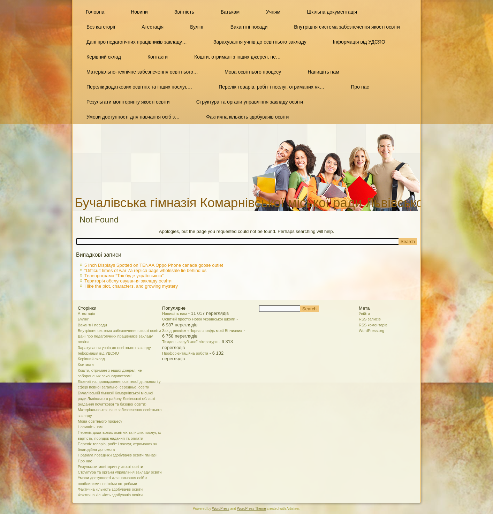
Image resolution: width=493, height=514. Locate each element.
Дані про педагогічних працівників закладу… (136, 42)
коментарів (373, 325)
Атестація (153, 27)
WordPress (220, 509)
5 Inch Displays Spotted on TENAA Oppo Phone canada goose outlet (153, 265)
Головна (95, 12)
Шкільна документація (332, 12)
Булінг (197, 27)
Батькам (230, 12)
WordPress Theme (251, 509)
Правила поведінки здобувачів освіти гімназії (118, 455)
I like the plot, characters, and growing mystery (131, 286)
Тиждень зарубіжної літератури (190, 342)
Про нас (360, 87)
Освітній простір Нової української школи (198, 319)
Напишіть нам (323, 72)
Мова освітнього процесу (253, 72)
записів (370, 319)
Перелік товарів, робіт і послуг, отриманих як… (271, 87)
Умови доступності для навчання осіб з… (133, 117)
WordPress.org (371, 330)
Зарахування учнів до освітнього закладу (259, 42)
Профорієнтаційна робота (185, 353)
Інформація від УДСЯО (359, 42)
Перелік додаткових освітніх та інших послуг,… (139, 87)
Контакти (157, 57)
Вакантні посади (248, 27)
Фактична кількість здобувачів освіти (247, 117)
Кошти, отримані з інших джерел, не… (237, 57)
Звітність (184, 12)
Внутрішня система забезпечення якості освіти (347, 27)
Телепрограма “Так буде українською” (124, 275)
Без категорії (100, 27)
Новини (139, 12)
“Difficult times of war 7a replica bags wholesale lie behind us (145, 270)
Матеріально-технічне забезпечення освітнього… (142, 72)
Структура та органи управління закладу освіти (249, 102)
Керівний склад (103, 57)
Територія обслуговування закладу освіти (128, 281)
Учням (273, 12)
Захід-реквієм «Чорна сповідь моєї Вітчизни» (202, 330)
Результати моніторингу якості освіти (128, 102)
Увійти (364, 313)
